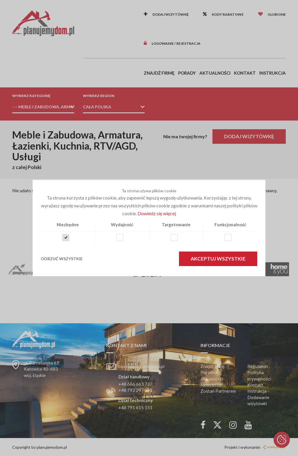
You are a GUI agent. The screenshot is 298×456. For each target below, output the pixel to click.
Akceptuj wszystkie (218, 259)
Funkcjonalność (230, 224)
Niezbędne (68, 224)
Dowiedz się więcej (157, 213)
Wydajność (122, 224)
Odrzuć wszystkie (62, 258)
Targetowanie (176, 224)
